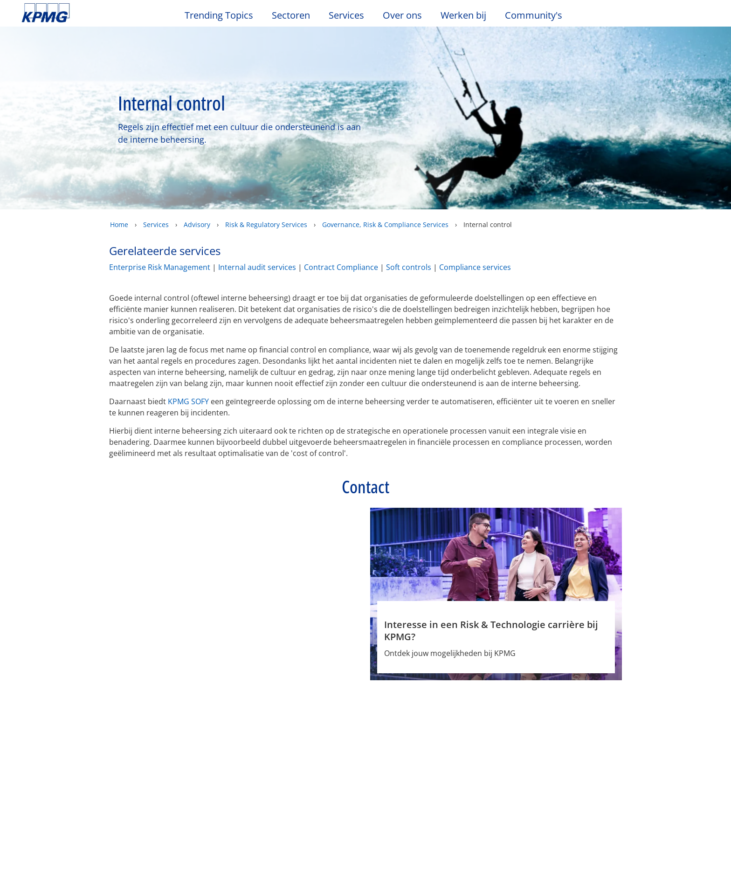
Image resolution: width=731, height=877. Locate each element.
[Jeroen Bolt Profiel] (300, 564)
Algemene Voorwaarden (494, 702)
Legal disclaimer (55, 702)
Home (119, 224)
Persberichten (154, 793)
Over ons (41, 742)
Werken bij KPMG (53, 793)
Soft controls (408, 267)
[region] (365, 843)
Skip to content (89, 13)
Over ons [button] (402, 15)
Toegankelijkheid (235, 702)
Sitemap (307, 702)
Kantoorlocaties (51, 777)
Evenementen (154, 760)
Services (156, 224)
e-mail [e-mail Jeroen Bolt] (301, 664)
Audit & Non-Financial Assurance (274, 765)
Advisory (197, 224)
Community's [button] (533, 15)
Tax (242, 803)
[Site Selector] (701, 17)
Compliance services (475, 267)
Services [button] (346, 15)
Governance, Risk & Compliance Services (385, 224)
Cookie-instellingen (494, 844)
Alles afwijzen (559, 844)
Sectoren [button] (291, 15)
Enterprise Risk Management (159, 267)
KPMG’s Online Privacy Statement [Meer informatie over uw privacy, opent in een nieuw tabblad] (89, 867)
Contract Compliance (341, 267)
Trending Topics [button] (219, 15)
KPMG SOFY (188, 401)
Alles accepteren (626, 844)
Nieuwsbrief (151, 777)
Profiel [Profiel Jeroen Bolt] (265, 664)
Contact (37, 760)
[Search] (680, 17)
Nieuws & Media (162, 742)
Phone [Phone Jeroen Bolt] (337, 664)
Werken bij (468, 15)
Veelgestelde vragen (384, 702)
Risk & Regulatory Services (266, 224)
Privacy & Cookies (144, 702)
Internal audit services (257, 267)
